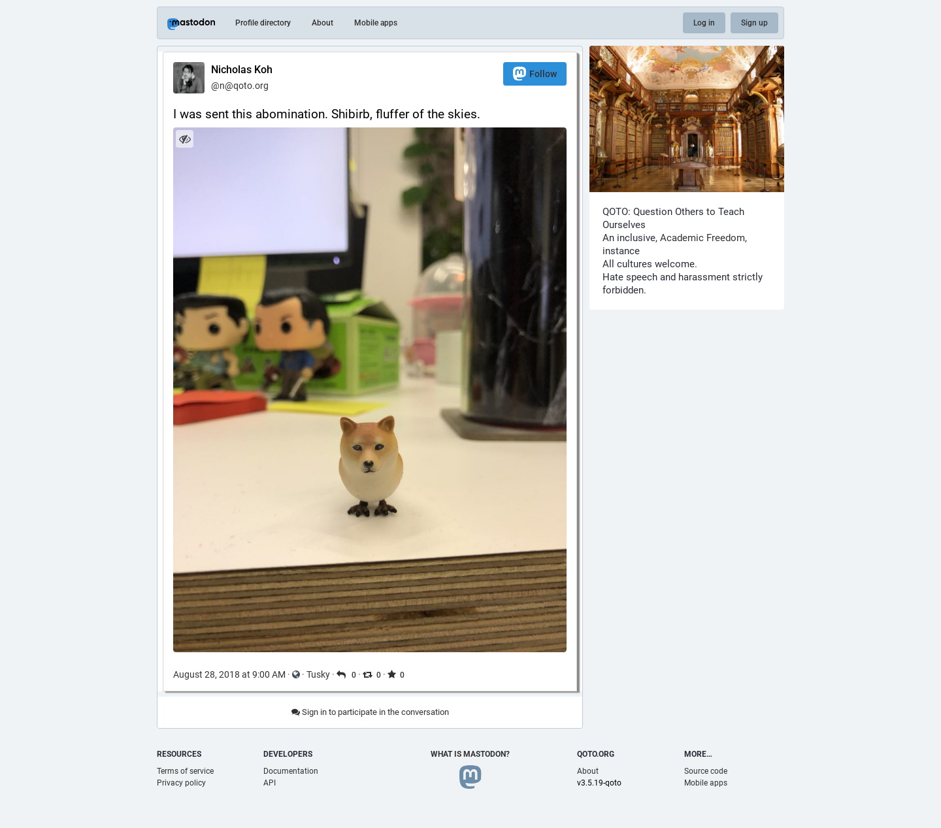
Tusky (318, 674)
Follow (535, 73)
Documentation (290, 771)
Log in (704, 22)
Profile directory (263, 22)
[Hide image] (184, 139)
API (269, 782)
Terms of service (185, 771)
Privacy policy (181, 782)
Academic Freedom (702, 238)
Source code (705, 771)
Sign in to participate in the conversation (370, 712)
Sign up (754, 22)
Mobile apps (375, 22)
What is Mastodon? (470, 754)
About (322, 22)
